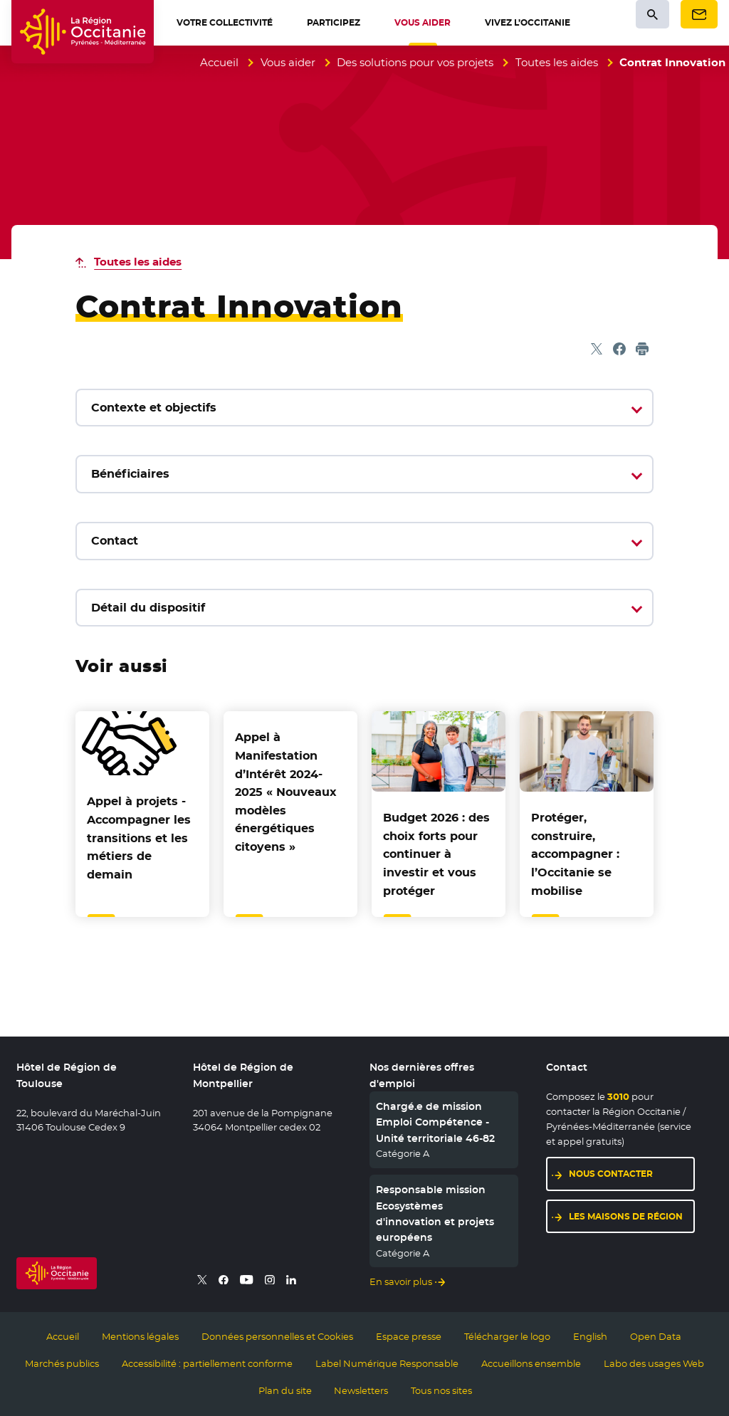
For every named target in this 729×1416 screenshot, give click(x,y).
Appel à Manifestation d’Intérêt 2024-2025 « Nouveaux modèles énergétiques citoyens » (286, 792)
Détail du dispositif (148, 607)
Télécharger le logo (507, 1336)
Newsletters (361, 1390)
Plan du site (285, 1390)
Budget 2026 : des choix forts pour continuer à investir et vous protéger (436, 854)
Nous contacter (611, 1173)
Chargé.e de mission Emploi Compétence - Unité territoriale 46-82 (435, 1122)
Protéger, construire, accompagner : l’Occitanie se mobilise (575, 854)
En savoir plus (400, 1281)
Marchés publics (62, 1363)
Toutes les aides (556, 62)
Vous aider (288, 62)
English (590, 1336)
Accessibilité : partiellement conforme (207, 1363)
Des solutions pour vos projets (415, 62)
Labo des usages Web (654, 1363)
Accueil (219, 62)
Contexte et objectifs (153, 407)
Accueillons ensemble (531, 1363)
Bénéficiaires (130, 474)
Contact (114, 540)
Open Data (655, 1336)
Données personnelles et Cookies (277, 1336)
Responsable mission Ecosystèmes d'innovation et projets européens (435, 1213)
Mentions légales (140, 1336)
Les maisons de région (626, 1216)
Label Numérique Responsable (386, 1363)
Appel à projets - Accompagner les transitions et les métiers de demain (139, 837)
